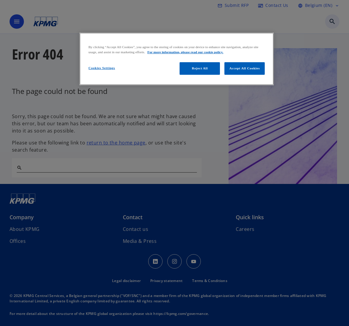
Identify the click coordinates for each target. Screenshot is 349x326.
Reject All (200, 68)
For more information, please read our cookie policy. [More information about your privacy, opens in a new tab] (185, 52)
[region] (176, 59)
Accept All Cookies (244, 68)
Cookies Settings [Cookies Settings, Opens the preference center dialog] (101, 68)
